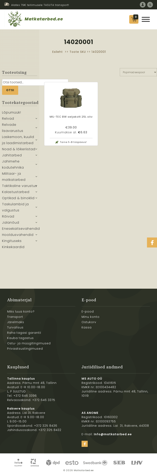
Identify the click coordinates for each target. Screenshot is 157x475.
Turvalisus (15, 327)
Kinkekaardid (13, 247)
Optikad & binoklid (18, 198)
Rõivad (8, 216)
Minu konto (91, 317)
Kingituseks (12, 241)
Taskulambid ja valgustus (15, 207)
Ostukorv (89, 322)
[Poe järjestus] (138, 72)
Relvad (8, 118)
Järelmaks (15, 322)
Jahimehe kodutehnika (13, 164)
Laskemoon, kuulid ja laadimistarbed (18, 140)
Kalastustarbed (15, 192)
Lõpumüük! (11, 112)
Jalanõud (10, 222)
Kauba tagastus (20, 338)
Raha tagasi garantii (24, 333)
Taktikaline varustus (19, 185)
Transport (15, 317)
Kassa (87, 327)
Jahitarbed (12, 155)
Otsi (10, 90)
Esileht (57, 52)
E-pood (88, 311)
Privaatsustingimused (25, 349)
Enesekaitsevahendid (19, 228)
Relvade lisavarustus (12, 127)
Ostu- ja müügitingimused (29, 343)
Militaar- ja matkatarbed (14, 176)
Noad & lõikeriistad (18, 149)
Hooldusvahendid (18, 234)
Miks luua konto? (21, 311)
